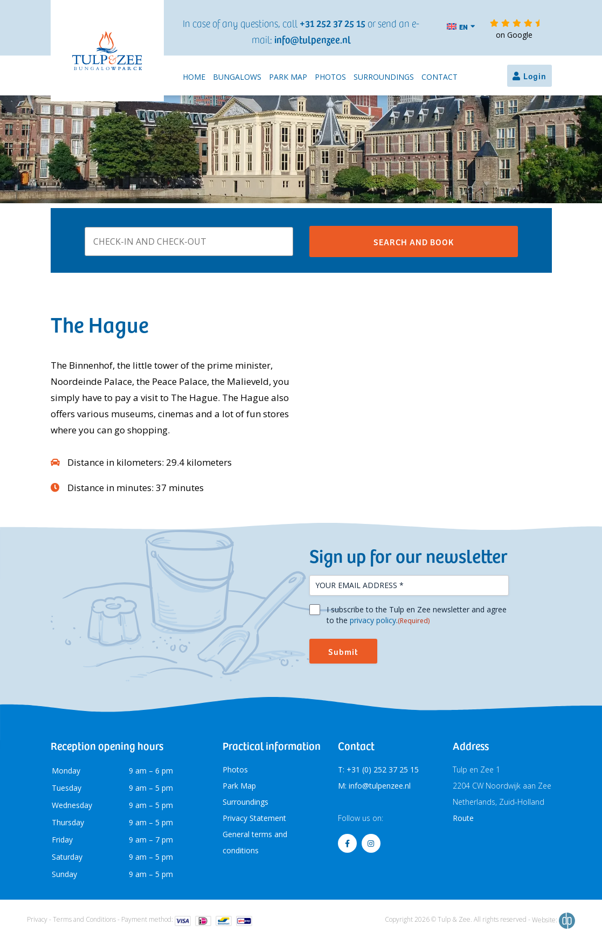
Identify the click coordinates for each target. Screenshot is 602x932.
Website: (553, 921)
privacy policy (373, 620)
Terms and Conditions (84, 919)
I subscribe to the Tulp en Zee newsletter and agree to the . (417, 615)
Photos (330, 77)
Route (463, 818)
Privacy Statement (254, 818)
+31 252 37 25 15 (332, 23)
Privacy (37, 919)
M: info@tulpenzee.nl (374, 786)
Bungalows (237, 77)
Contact (439, 77)
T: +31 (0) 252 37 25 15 (378, 769)
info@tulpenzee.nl (312, 39)
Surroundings (384, 77)
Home (194, 77)
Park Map (288, 77)
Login (534, 75)
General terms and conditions (255, 842)
